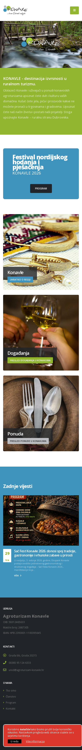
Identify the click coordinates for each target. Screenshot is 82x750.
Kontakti (10, 708)
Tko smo (11, 690)
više (17, 575)
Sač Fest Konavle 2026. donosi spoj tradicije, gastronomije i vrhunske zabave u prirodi (45, 553)
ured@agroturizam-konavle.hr (26, 670)
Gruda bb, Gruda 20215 (23, 655)
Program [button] (41, 188)
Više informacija (35, 741)
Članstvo (11, 696)
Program (11, 702)
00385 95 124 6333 (20, 662)
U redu (14, 741)
